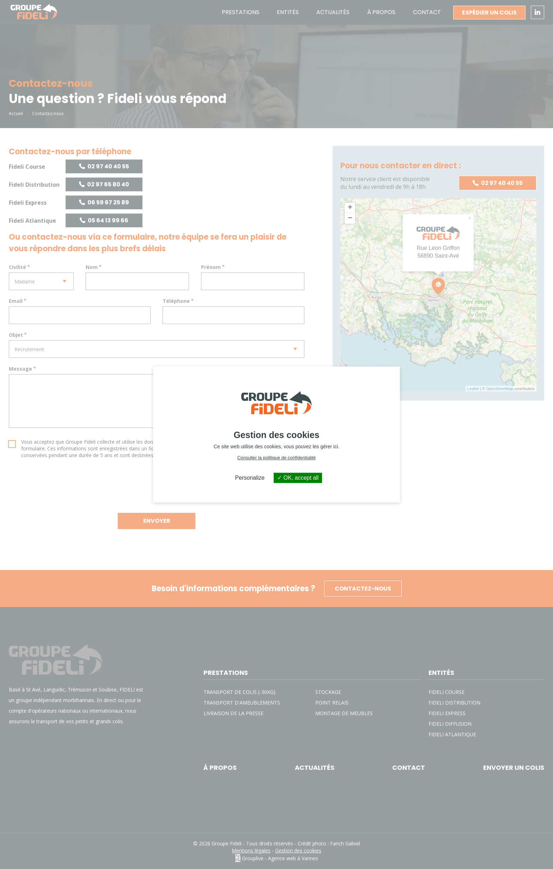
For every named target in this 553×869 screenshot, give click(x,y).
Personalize (250, 478)
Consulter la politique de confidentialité (276, 457)
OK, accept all (297, 478)
